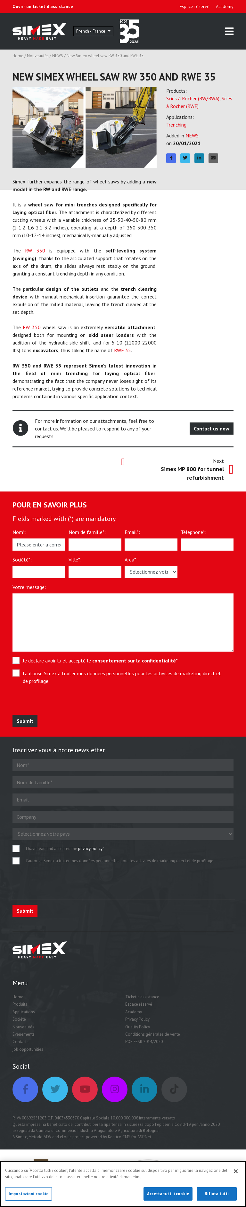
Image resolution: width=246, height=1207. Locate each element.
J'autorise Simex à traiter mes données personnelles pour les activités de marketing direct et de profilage (122, 677)
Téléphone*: (193, 532)
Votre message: (29, 587)
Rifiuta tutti (217, 1196)
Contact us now (211, 428)
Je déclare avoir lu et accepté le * (100, 660)
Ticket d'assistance (142, 997)
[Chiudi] (236, 1174)
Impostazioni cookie (28, 1196)
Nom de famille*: (87, 532)
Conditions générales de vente (152, 1034)
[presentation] (59, 702)
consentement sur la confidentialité (134, 660)
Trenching (176, 124)
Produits (19, 1004)
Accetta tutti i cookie (168, 1196)
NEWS (57, 55)
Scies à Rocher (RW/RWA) (192, 98)
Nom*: (19, 532)
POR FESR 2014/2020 (144, 1041)
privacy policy (90, 848)
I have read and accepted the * (65, 848)
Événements (23, 1034)
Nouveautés (38, 55)
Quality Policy (137, 1027)
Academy (225, 6)
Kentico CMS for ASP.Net (129, 1137)
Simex (21, 1137)
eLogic (65, 1137)
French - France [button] (91, 31)
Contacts (20, 1041)
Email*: (132, 532)
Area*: (131, 559)
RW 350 (35, 250)
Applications (23, 1012)
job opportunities (27, 1049)
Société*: (22, 559)
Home (17, 55)
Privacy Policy (137, 1019)
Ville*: (75, 559)
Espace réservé (194, 6)
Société (19, 1019)
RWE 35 (122, 350)
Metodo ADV (40, 1137)
